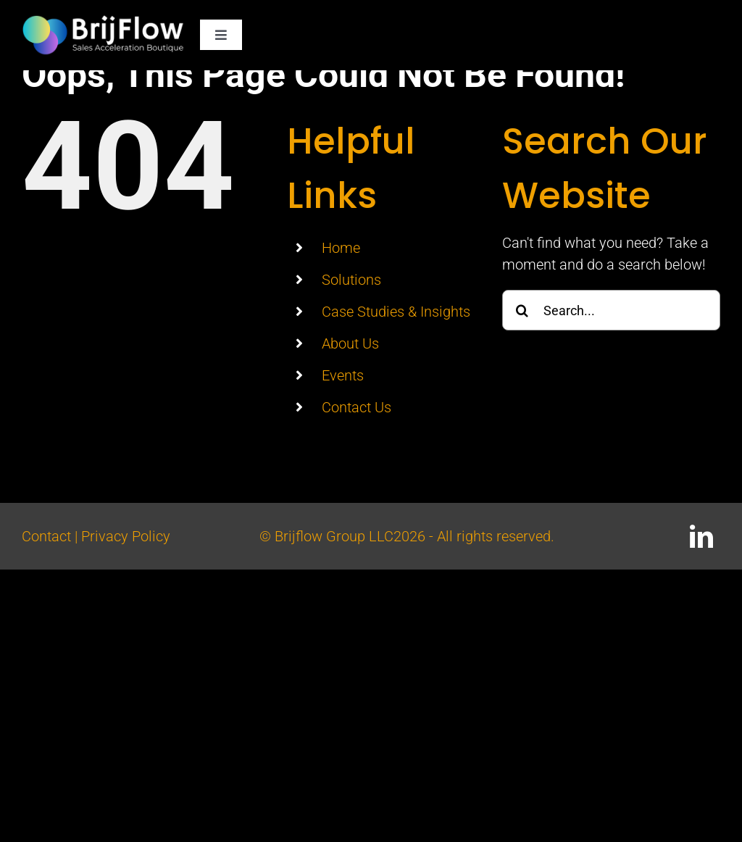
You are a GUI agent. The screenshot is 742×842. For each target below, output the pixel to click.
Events (343, 375)
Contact (46, 536)
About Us (350, 343)
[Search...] (611, 310)
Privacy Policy (125, 536)
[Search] (522, 310)
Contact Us (356, 407)
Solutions (351, 279)
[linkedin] (701, 536)
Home (341, 248)
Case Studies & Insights (396, 311)
